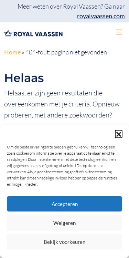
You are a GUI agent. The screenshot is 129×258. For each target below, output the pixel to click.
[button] (118, 133)
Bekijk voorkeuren (64, 242)
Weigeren (64, 223)
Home (12, 52)
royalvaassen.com (101, 16)
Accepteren (65, 204)
